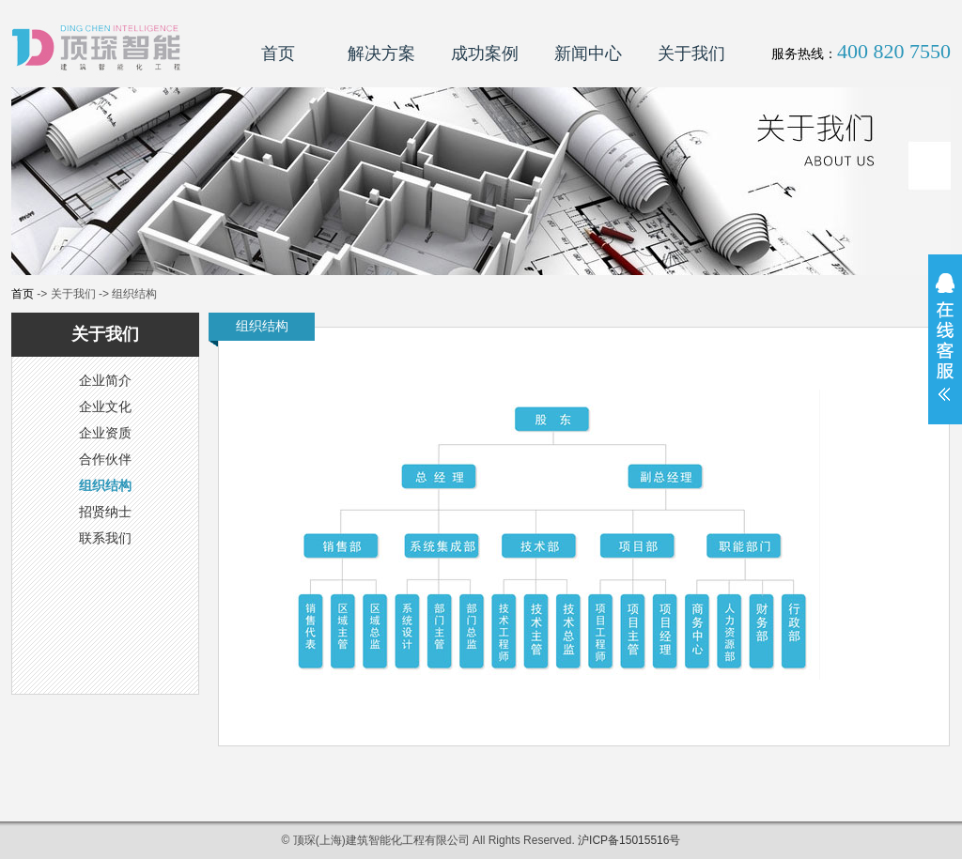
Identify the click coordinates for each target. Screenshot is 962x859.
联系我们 (105, 537)
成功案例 (485, 53)
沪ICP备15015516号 (629, 840)
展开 (945, 349)
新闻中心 (588, 53)
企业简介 (105, 380)
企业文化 (105, 406)
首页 (278, 53)
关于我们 (691, 53)
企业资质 (105, 432)
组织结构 (105, 485)
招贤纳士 (105, 511)
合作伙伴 (105, 459)
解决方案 (381, 53)
